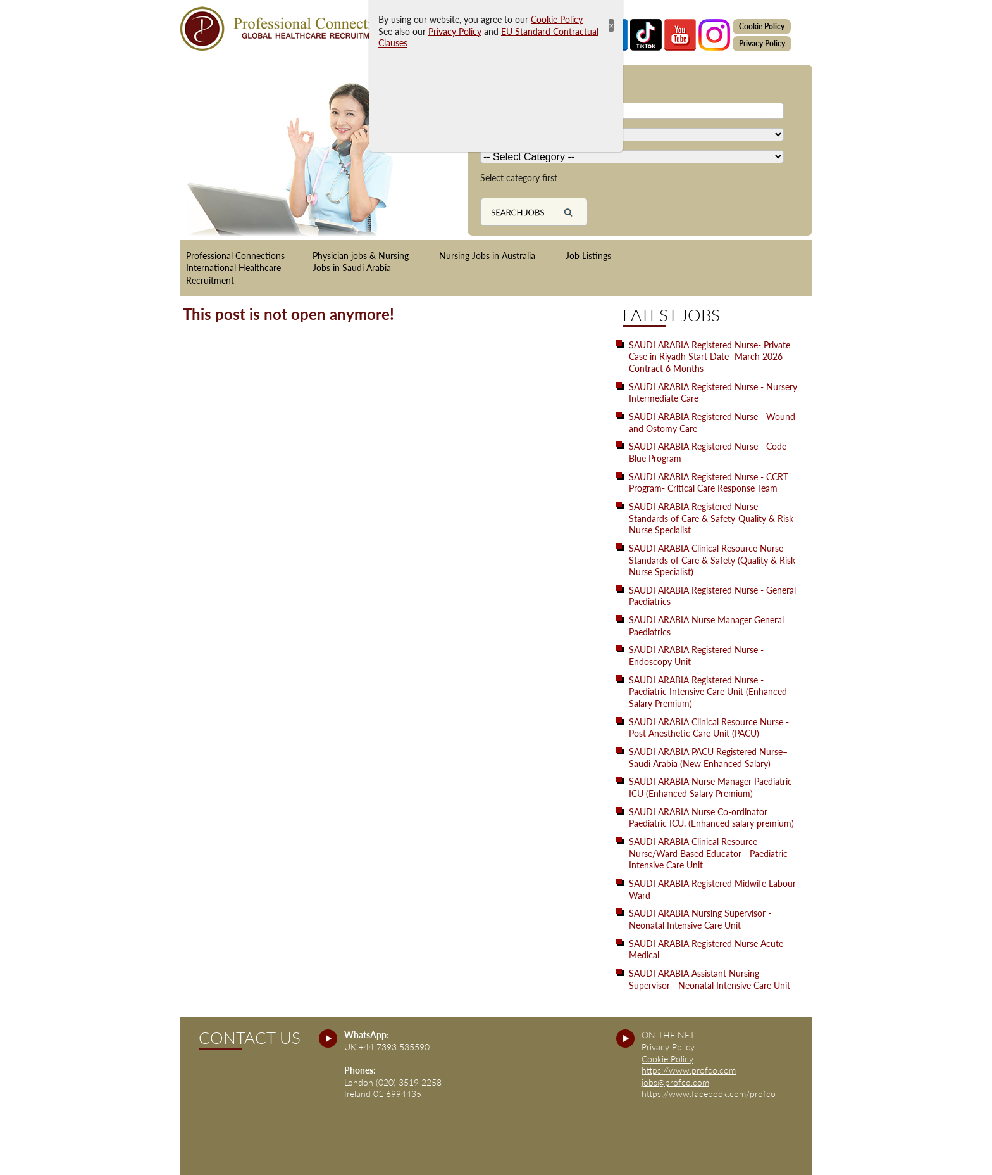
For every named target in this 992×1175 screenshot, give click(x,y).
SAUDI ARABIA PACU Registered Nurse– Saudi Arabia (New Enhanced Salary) (708, 757)
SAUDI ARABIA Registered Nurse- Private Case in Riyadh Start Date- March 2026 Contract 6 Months (709, 357)
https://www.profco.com (689, 1070)
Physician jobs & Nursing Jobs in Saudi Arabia (361, 262)
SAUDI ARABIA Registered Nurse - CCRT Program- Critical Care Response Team (708, 482)
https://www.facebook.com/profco (709, 1093)
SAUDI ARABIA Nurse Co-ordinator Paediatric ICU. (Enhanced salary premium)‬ (711, 817)
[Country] (632, 134)
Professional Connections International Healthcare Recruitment (235, 268)
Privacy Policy (762, 43)
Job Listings (588, 255)
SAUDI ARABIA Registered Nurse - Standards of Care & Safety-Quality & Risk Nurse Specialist (711, 518)
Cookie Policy (761, 26)
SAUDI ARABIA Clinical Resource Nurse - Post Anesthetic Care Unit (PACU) (709, 727)
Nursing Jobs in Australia (487, 255)
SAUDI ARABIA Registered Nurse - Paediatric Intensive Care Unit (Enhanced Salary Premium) (708, 692)
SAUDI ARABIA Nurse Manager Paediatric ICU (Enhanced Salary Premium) (710, 787)
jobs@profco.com (675, 1082)
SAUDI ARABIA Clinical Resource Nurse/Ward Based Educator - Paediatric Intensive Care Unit (708, 853)
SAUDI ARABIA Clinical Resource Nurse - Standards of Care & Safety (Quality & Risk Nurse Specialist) (712, 560)
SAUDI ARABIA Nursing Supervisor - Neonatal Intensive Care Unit (700, 919)
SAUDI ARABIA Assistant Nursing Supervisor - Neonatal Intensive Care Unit (709, 979)
